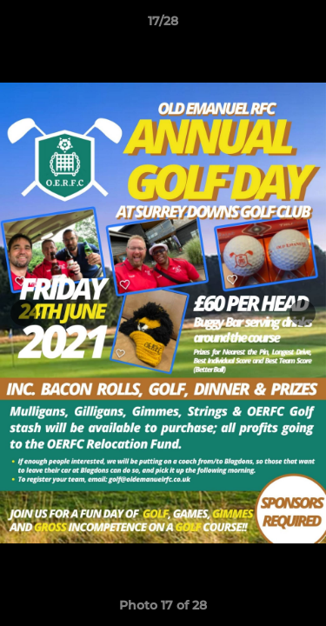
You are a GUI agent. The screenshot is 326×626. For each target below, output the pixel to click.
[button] (305, 25)
